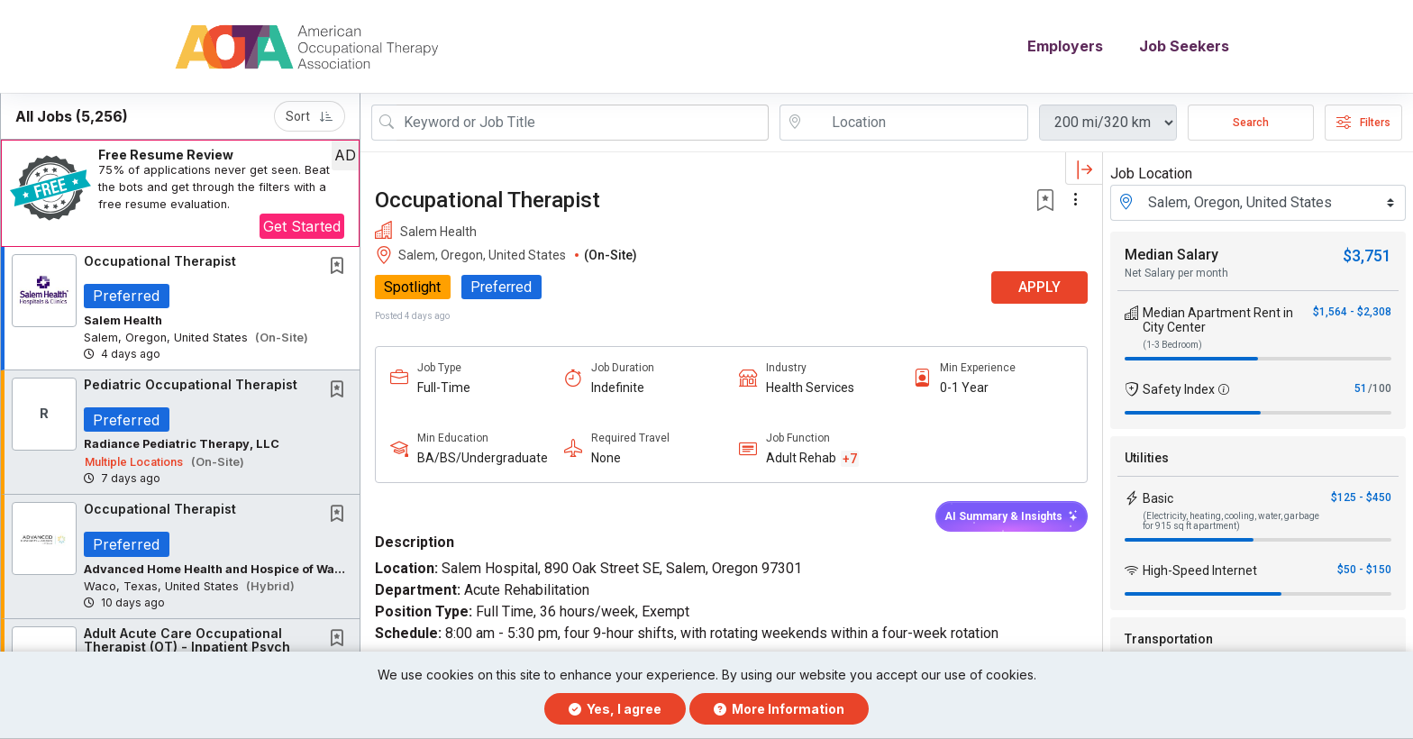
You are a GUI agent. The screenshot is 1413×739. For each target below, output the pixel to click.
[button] (180, 193)
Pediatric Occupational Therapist (190, 385)
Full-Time (443, 387)
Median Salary (1171, 254)
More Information (779, 708)
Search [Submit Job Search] (1251, 122)
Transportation (1169, 639)
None (606, 459)
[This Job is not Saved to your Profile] (340, 267)
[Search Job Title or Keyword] (583, 123)
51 (1360, 388)
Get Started (302, 226)
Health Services (810, 387)
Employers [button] (1065, 47)
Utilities (1147, 458)
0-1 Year (964, 387)
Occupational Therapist (160, 261)
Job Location (1151, 173)
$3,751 (1367, 255)
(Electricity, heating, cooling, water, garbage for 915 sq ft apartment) (1231, 521)
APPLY (1039, 288)
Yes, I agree (615, 708)
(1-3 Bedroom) (1172, 345)
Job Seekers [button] (1184, 47)
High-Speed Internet (1200, 570)
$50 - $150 (1364, 569)
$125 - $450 (1361, 497)
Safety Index (1179, 389)
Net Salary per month (1176, 273)
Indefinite (617, 387)
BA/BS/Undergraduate (482, 459)
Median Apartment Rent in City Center (1218, 320)
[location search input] (916, 123)
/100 (1379, 388)
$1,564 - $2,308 (1352, 312)
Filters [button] (1363, 122)
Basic (1158, 498)
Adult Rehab (801, 459)
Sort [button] (309, 116)
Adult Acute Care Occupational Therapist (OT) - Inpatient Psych (187, 640)
